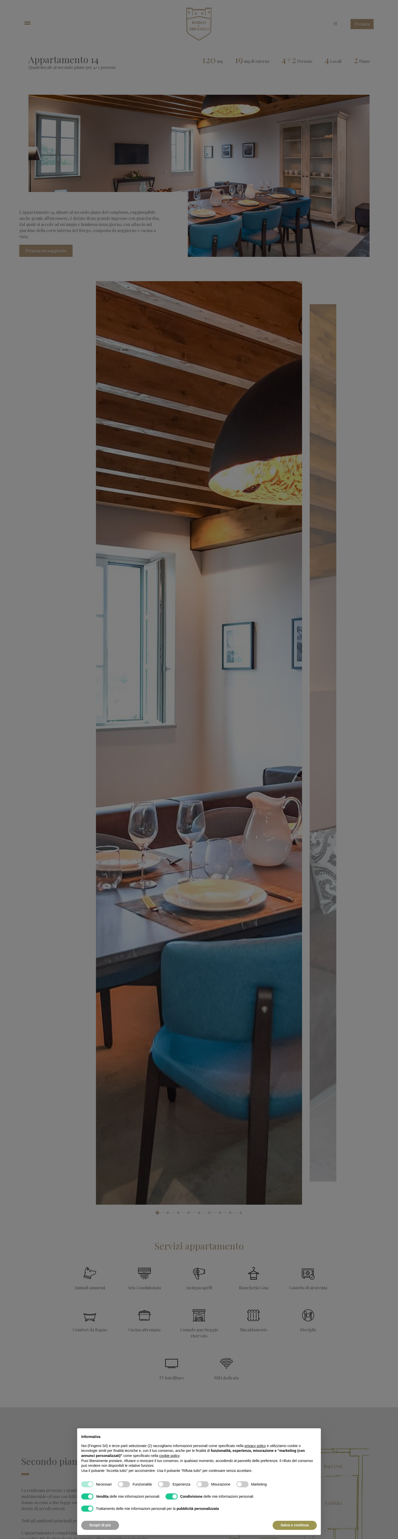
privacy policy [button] (255, 1446)
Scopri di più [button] (100, 1525)
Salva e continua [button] (295, 1525)
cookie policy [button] (169, 1456)
